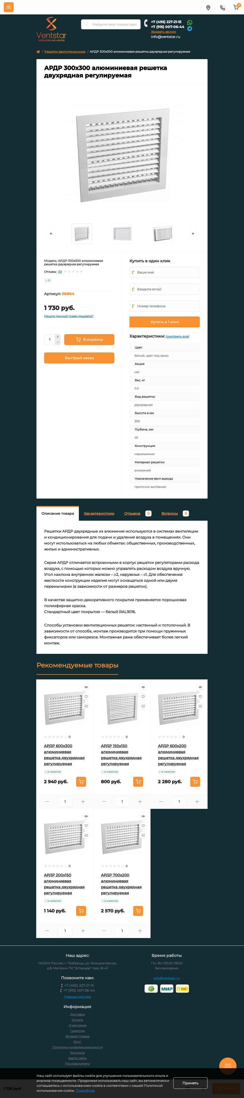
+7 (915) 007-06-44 (167, 27)
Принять (190, 1083)
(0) (60, 272)
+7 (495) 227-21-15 (166, 22)
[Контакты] (222, 7)
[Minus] (58, 342)
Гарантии (77, 1031)
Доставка (77, 1014)
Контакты (77, 1053)
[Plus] (58, 337)
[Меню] (9, 7)
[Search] (86, 24)
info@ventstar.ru (165, 37)
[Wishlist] (86, 696)
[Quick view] (86, 687)
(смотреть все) (177, 336)
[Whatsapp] (190, 22)
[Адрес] (208, 7)
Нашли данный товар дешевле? (68, 316)
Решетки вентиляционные (64, 51)
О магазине (77, 1025)
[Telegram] (190, 28)
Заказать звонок (163, 32)
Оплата (77, 1020)
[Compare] (86, 706)
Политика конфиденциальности (77, 1047)
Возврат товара (77, 1036)
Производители (77, 1063)
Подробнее (116, 1091)
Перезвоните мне (77, 997)
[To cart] (81, 782)
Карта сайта (77, 1058)
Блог (77, 1042)
